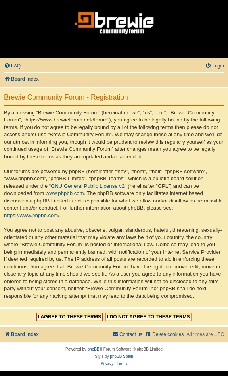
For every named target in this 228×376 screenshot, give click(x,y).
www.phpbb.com (65, 193)
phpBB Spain (121, 356)
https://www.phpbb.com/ (31, 215)
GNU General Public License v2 (88, 186)
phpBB (94, 349)
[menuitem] (12, 66)
